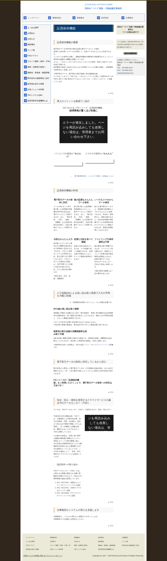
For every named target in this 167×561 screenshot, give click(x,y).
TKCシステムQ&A (35, 95)
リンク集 (31, 50)
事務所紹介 (57, 18)
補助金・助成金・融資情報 (38, 73)
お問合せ (31, 33)
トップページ (33, 18)
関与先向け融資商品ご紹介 (38, 78)
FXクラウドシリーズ (99, 345)
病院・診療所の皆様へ (37, 67)
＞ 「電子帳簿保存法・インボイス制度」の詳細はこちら (92, 176)
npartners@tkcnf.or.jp (125, 73)
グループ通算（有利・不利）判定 (39, 61)
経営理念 (105, 18)
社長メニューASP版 (36, 89)
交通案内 (129, 18)
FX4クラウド (33, 56)
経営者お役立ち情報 (36, 84)
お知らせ (31, 39)
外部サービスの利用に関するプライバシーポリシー (42, 556)
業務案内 (80, 18)
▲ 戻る (111, 93)
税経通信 (31, 44)
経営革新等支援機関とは (38, 101)
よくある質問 (33, 28)
